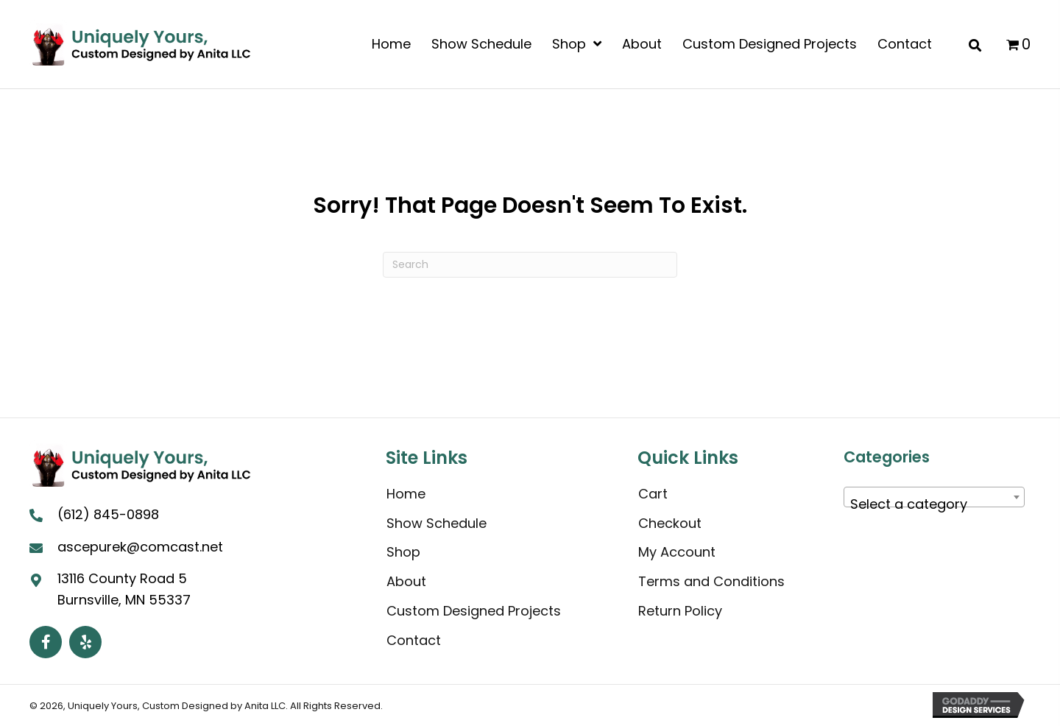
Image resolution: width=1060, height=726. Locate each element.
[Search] (530, 265)
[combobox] (934, 497)
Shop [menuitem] (403, 552)
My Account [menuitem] (677, 552)
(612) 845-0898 (108, 514)
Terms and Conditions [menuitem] (711, 581)
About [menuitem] (406, 581)
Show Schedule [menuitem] (436, 523)
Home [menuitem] (405, 493)
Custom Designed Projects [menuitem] (473, 611)
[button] (45, 642)
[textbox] (934, 504)
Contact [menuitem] (413, 640)
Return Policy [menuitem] (680, 611)
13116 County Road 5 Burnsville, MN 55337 (124, 589)
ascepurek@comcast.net (140, 547)
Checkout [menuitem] (670, 523)
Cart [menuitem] (653, 493)
